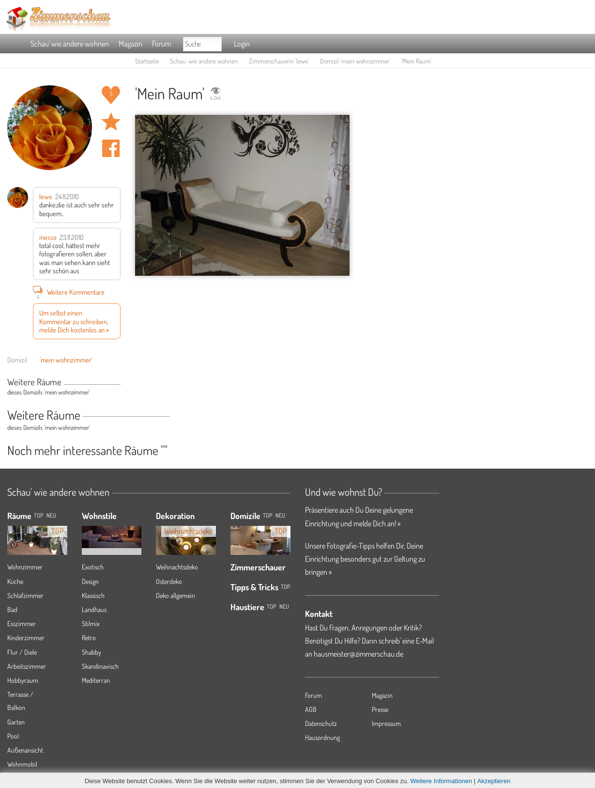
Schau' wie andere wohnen (70, 43)
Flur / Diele (22, 652)
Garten (16, 722)
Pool (13, 736)
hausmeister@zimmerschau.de (358, 654)
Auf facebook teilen (111, 148)
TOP (38, 515)
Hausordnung (322, 737)
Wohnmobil (22, 764)
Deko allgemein (175, 595)
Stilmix (91, 623)
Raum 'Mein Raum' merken (111, 121)
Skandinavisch (100, 666)
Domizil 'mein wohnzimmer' (355, 61)
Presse (380, 709)
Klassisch (93, 595)
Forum (161, 43)
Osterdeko (169, 581)
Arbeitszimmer (26, 666)
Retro (89, 637)
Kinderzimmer (26, 637)
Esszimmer (21, 623)
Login (242, 43)
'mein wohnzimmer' (66, 359)
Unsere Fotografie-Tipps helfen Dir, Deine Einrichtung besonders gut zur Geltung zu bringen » (365, 559)
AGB (311, 709)
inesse (48, 237)
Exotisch (93, 567)
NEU (51, 515)
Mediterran (96, 680)
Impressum (386, 723)
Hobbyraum (22, 680)
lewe (45, 196)
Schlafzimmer (25, 595)
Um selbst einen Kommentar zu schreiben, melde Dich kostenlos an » (74, 321)
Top (267, 515)
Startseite (147, 61)
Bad (12, 609)
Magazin (130, 43)
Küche (15, 581)
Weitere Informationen (441, 781)
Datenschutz (321, 723)
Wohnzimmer (25, 567)
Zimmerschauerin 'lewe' (279, 61)
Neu (280, 515)
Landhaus (94, 609)
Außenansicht (25, 750)
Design (90, 581)
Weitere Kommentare (69, 292)
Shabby (91, 652)
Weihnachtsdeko (177, 567)
